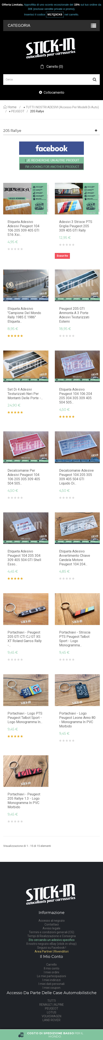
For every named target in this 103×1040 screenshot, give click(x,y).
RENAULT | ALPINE (51, 1004)
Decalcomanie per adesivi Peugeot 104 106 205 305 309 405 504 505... (24, 476)
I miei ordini (51, 972)
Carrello (51, 964)
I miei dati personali (51, 984)
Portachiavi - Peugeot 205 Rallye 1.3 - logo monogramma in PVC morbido (24, 800)
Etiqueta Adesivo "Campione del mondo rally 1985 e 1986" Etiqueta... (24, 315)
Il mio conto (51, 968)
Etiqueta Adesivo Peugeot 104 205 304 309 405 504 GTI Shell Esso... (24, 557)
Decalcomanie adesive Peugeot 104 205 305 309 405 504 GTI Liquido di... (76, 476)
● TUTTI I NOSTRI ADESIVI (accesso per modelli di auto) (61, 107)
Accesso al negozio (51, 920)
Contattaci (52, 924)
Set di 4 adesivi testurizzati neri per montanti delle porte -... (25, 393)
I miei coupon (51, 987)
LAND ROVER (51, 1020)
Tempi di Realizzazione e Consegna (51, 936)
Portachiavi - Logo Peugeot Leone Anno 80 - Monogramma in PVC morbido (77, 719)
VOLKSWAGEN (51, 1016)
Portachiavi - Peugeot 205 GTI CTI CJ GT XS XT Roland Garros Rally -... (25, 638)
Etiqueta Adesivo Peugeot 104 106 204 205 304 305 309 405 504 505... (75, 395)
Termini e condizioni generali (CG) (51, 932)
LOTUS (51, 1012)
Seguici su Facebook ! (51, 947)
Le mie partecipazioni (51, 976)
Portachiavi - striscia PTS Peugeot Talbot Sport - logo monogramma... (74, 638)
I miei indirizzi (51, 980)
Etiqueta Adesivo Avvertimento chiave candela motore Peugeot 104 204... (74, 557)
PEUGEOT (51, 1008)
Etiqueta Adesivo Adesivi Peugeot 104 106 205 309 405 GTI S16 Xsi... (23, 228)
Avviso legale (51, 928)
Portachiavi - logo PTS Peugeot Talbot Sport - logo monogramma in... (25, 717)
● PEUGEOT (17, 111)
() (54, 66)
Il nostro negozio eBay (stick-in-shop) (51, 943)
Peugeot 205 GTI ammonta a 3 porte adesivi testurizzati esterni (74, 315)
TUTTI (51, 1000)
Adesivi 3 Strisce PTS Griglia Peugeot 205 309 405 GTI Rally (75, 226)
